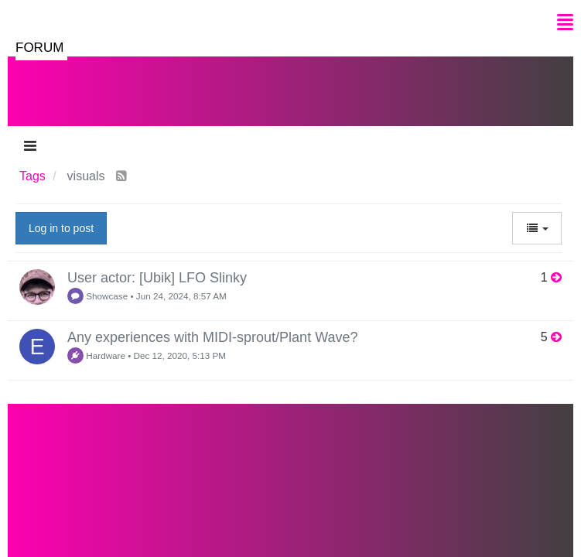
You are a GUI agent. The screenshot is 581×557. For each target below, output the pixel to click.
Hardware (96, 355)
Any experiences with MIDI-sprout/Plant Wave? (212, 337)
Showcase (97, 296)
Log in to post (61, 228)
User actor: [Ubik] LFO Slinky (157, 277)
